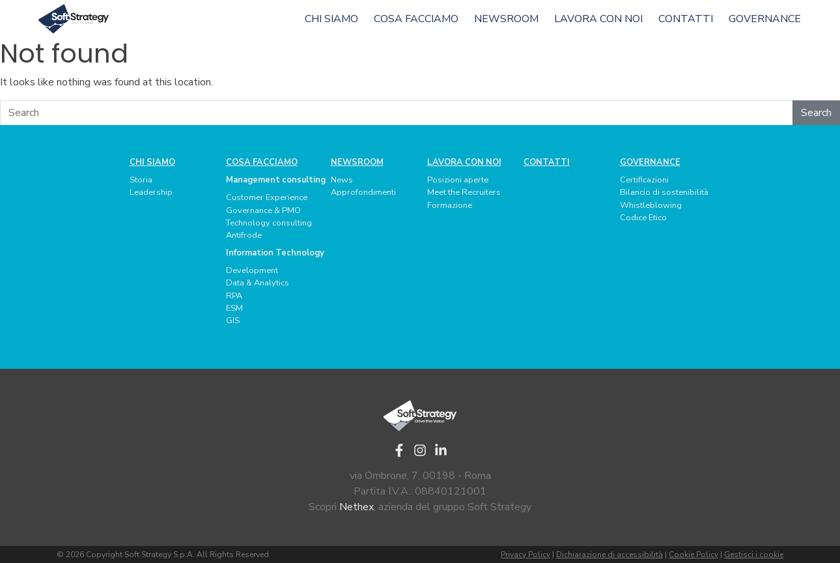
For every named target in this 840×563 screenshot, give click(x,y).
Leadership (151, 192)
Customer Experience (266, 197)
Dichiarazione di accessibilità (609, 554)
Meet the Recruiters (464, 192)
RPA (234, 296)
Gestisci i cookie (753, 554)
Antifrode (244, 235)
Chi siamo (331, 19)
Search (816, 113)
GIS (233, 320)
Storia (141, 180)
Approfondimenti (363, 192)
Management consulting (276, 180)
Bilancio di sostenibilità (664, 192)
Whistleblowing (651, 205)
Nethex (356, 507)
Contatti (685, 19)
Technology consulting (269, 223)
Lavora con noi (598, 19)
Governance (765, 19)
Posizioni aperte (457, 180)
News (342, 180)
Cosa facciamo (416, 19)
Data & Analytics (257, 283)
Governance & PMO (263, 210)
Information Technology (275, 253)
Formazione (449, 205)
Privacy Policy (525, 554)
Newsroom (506, 19)
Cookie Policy (693, 554)
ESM (234, 308)
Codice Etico (643, 218)
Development (252, 270)
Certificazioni (644, 180)
